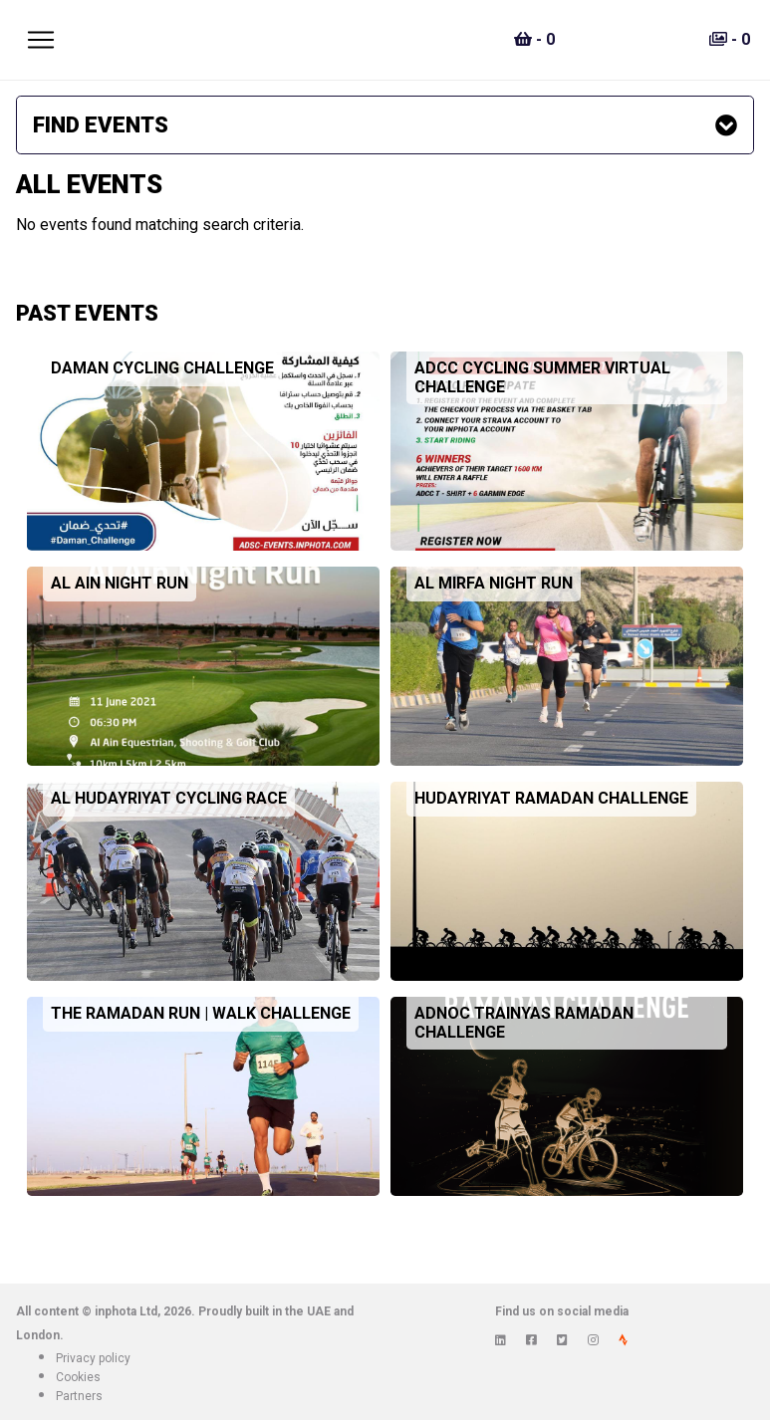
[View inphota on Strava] (623, 1340)
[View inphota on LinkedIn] (500, 1340)
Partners (79, 1396)
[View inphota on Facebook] (531, 1340)
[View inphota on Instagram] (593, 1340)
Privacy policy (93, 1358)
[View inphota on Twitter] (562, 1340)
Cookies (78, 1377)
